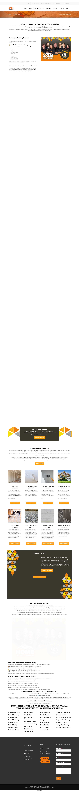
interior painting (17, 69)
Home (25, 8)
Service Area (48, 8)
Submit (58, 789)
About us (36, 8)
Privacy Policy (39, 802)
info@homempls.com (47, 3)
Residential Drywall (14, 741)
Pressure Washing (45, 729)
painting (25, 457)
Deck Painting (28, 740)
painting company (29, 70)
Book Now (68, 8)
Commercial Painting (30, 735)
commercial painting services (27, 710)
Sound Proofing (28, 743)
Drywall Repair (12, 729)
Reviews (42, 8)
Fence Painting (44, 739)
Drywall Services (27, 760)
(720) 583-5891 (67, 3)
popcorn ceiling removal (34, 711)
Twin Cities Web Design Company (48, 799)
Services (30, 8)
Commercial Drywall (30, 733)
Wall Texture (28, 726)
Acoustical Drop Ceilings (63, 729)
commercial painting (52, 453)
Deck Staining (28, 738)
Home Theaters (44, 734)
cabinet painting (41, 710)
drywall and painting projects (26, 65)
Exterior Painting (45, 724)
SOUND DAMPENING (64, 525)
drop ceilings (43, 711)
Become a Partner (45, 773)
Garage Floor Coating (62, 736)
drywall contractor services (49, 710)
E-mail (58, 769)
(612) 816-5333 (57, 3)
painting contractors (64, 709)
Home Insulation (61, 726)
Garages (42, 731)
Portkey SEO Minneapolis (35, 799)
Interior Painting (45, 726)
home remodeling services (64, 710)
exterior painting (35, 710)
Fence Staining (44, 736)
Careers (55, 8)
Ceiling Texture (28, 724)
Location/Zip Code (60, 774)
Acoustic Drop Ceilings (28, 769)
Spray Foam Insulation (63, 724)
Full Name (59, 760)
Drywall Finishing (13, 726)
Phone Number (60, 764)
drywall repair (56, 710)
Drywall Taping (12, 736)
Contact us (61, 8)
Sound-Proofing (27, 771)
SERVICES (47, 488)
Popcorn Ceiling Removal (29, 729)
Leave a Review (45, 770)
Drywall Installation (14, 724)
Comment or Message (61, 778)
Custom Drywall (13, 739)
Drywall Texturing (13, 731)
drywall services (17, 495)
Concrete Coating (61, 734)
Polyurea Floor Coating (63, 731)
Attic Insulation (45, 741)
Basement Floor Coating (63, 739)
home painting (33, 46)
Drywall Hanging (13, 734)
